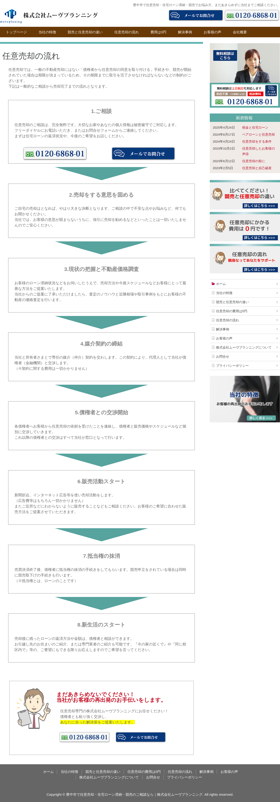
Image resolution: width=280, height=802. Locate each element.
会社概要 (240, 32)
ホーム (221, 284)
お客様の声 (212, 32)
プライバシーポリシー (232, 365)
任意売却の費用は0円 (231, 311)
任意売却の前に (253, 161)
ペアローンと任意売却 (258, 134)
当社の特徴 (47, 32)
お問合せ (222, 356)
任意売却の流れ (126, 32)
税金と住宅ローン (255, 127)
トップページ (16, 32)
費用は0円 (158, 32)
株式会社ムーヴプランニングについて (244, 347)
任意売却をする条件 (257, 141)
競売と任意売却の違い (85, 32)
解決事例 (185, 32)
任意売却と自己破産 (257, 168)
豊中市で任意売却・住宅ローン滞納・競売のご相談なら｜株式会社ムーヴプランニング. (134, 794)
